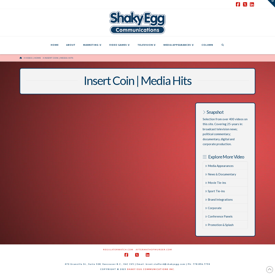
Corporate (213, 208)
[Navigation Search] (222, 45)
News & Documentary (220, 174)
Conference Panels (219, 216)
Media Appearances (219, 166)
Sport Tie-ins (215, 191)
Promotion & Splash (219, 225)
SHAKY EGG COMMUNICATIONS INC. (151, 269)
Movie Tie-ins (215, 182)
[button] (271, 3)
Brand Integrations (219, 199)
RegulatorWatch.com (118, 249)
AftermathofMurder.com (154, 249)
